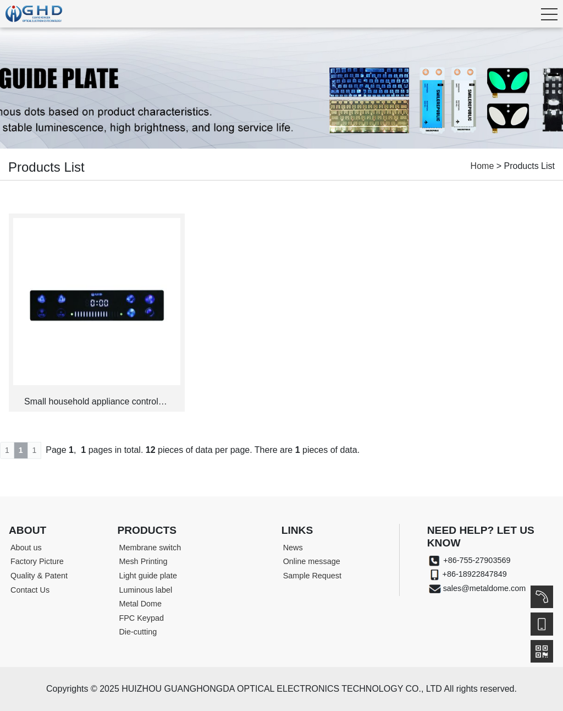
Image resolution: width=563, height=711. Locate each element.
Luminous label (145, 590)
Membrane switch (150, 547)
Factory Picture (37, 561)
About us (26, 547)
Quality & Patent (39, 575)
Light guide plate (148, 575)
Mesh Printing (143, 561)
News (293, 547)
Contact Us (29, 590)
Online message (311, 561)
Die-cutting (138, 631)
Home (482, 166)
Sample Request (312, 575)
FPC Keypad (141, 618)
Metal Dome (140, 603)
